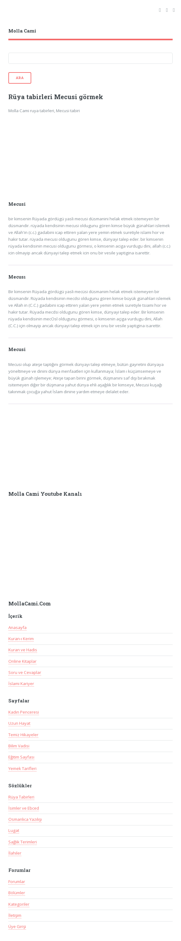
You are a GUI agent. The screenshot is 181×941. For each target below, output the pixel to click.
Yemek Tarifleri (22, 768)
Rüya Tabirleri (21, 797)
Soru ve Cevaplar (24, 672)
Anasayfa (17, 627)
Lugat (13, 830)
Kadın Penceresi (23, 712)
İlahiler (14, 853)
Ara (20, 78)
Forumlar (16, 881)
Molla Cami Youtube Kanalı (45, 493)
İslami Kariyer (21, 683)
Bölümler (16, 892)
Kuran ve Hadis (22, 650)
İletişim (14, 915)
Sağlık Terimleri (22, 842)
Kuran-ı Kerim (21, 638)
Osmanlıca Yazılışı (25, 819)
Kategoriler (18, 904)
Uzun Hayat (19, 723)
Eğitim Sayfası (21, 757)
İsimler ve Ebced (23, 808)
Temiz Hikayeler (23, 734)
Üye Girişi (17, 926)
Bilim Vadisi (18, 746)
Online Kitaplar (22, 661)
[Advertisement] (55, 161)
